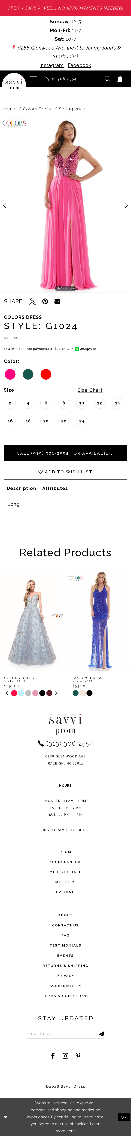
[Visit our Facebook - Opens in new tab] (53, 1056)
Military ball (65, 872)
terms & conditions (65, 996)
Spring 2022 (72, 109)
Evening (65, 892)
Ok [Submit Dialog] (124, 1117)
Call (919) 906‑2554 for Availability (67, 453)
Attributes (55, 488)
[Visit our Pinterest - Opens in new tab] (78, 1056)
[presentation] (31, 620)
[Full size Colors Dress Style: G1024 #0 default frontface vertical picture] (65, 205)
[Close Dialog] (5, 1117)
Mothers (65, 882)
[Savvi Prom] (14, 85)
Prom (65, 852)
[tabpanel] (65, 205)
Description (21, 488)
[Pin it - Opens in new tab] (45, 301)
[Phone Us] (60, 78)
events (65, 955)
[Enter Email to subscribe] (65, 1033)
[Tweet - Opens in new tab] (32, 301)
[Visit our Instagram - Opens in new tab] (65, 1056)
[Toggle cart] (120, 78)
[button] (33, 79)
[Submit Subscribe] (94, 1033)
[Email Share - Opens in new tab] (57, 301)
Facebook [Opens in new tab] (79, 65)
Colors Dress (37, 109)
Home (8, 109)
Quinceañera (65, 862)
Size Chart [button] (90, 390)
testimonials (65, 945)
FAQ (65, 935)
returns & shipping (65, 966)
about (65, 915)
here (70, 1131)
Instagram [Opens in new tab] (52, 65)
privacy (65, 976)
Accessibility (65, 986)
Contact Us (65, 925)
